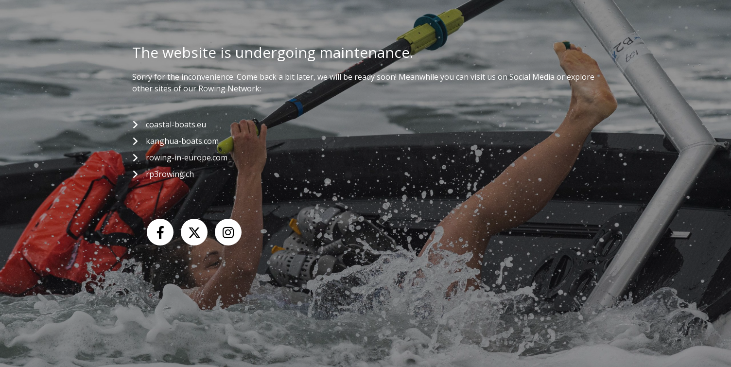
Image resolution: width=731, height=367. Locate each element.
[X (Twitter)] (194, 232)
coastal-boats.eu (176, 124)
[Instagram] (228, 232)
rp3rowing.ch (170, 174)
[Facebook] (160, 232)
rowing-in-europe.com (186, 157)
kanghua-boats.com (182, 141)
